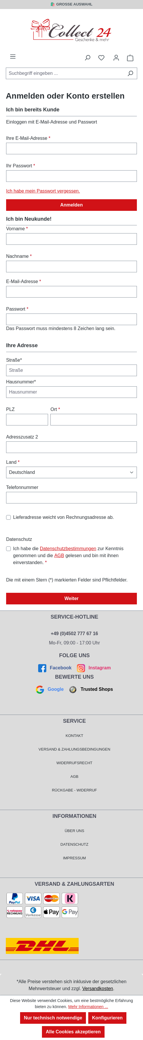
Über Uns (74, 831)
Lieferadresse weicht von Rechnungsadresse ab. (63, 517)
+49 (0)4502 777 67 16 (74, 633)
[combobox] (65, 73)
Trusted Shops (90, 689)
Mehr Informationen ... (88, 1006)
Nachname (19, 256)
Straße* (14, 360)
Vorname (17, 228)
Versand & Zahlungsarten (74, 884)
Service (74, 721)
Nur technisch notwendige (53, 1017)
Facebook (55, 667)
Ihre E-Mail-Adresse (28, 138)
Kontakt (74, 735)
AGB (59, 555)
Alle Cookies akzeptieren (73, 1031)
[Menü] (13, 56)
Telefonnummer (22, 487)
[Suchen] (130, 73)
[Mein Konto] (116, 58)
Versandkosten (97, 988)
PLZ (10, 409)
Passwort (17, 309)
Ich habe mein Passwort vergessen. (43, 191)
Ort (55, 409)
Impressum (74, 858)
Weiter (71, 598)
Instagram (93, 667)
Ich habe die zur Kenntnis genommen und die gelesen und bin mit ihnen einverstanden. (68, 555)
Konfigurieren (107, 1017)
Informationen (74, 816)
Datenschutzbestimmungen (68, 548)
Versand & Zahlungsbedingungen (74, 749)
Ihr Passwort (20, 165)
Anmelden (71, 204)
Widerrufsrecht (75, 763)
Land (13, 462)
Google (50, 689)
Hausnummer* (21, 381)
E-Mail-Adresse (23, 281)
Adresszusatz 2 (22, 436)
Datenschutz (75, 844)
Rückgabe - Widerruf (74, 790)
